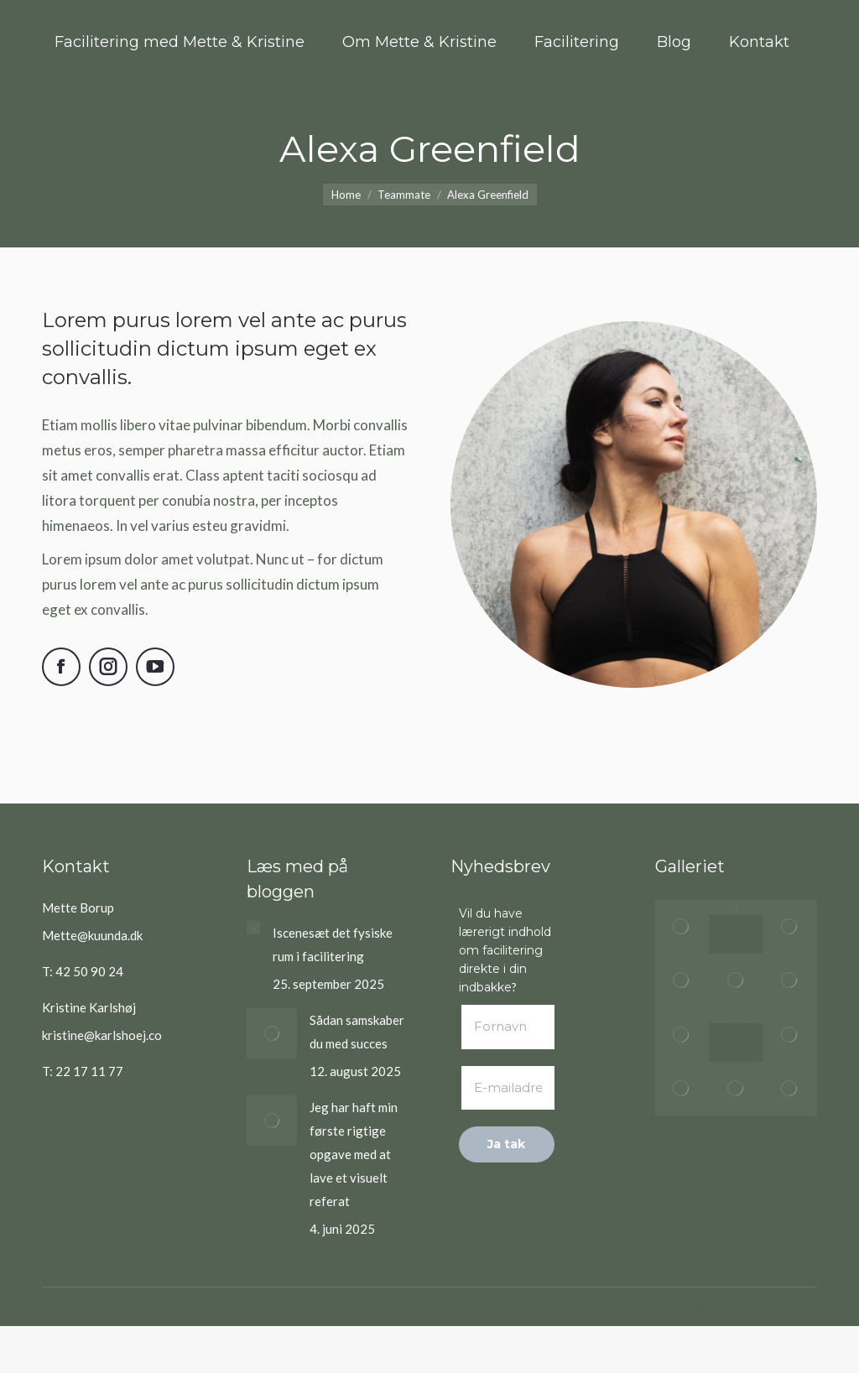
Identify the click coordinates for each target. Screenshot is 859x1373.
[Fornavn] (506, 1027)
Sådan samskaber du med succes (357, 1031)
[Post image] (253, 927)
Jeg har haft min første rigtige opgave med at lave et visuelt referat (354, 1154)
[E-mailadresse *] (506, 1088)
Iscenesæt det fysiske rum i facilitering (333, 944)
